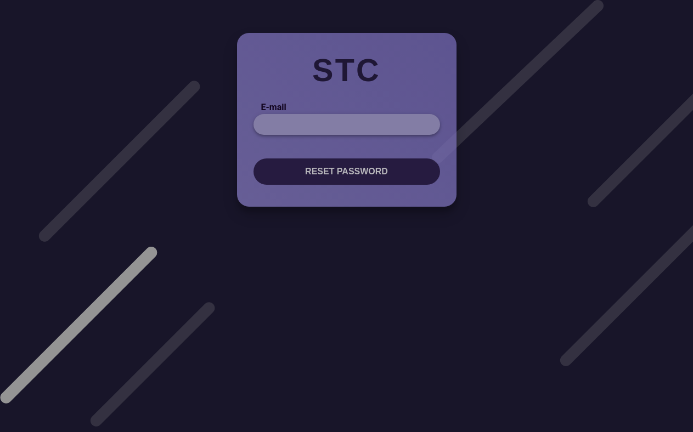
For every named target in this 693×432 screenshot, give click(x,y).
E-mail (273, 107)
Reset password (346, 171)
